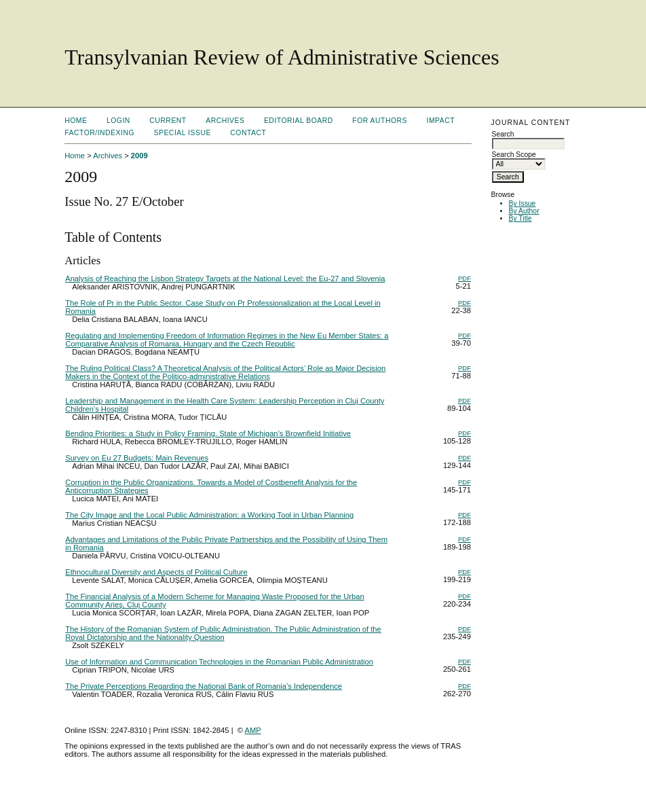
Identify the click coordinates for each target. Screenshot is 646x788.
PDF (464, 278)
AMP (253, 730)
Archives (225, 120)
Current (167, 120)
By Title (520, 218)
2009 (139, 155)
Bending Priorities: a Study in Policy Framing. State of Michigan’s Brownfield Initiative (208, 433)
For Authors (379, 120)
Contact (248, 133)
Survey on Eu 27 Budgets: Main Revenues (136, 458)
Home (75, 120)
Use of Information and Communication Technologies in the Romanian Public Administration (219, 662)
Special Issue (182, 133)
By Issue (522, 203)
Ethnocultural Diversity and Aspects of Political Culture (156, 572)
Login (118, 120)
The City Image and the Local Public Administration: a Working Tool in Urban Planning (209, 515)
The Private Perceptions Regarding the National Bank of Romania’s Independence (203, 686)
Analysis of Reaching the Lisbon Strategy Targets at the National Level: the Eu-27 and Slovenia (225, 278)
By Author (524, 211)
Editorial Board (298, 120)
